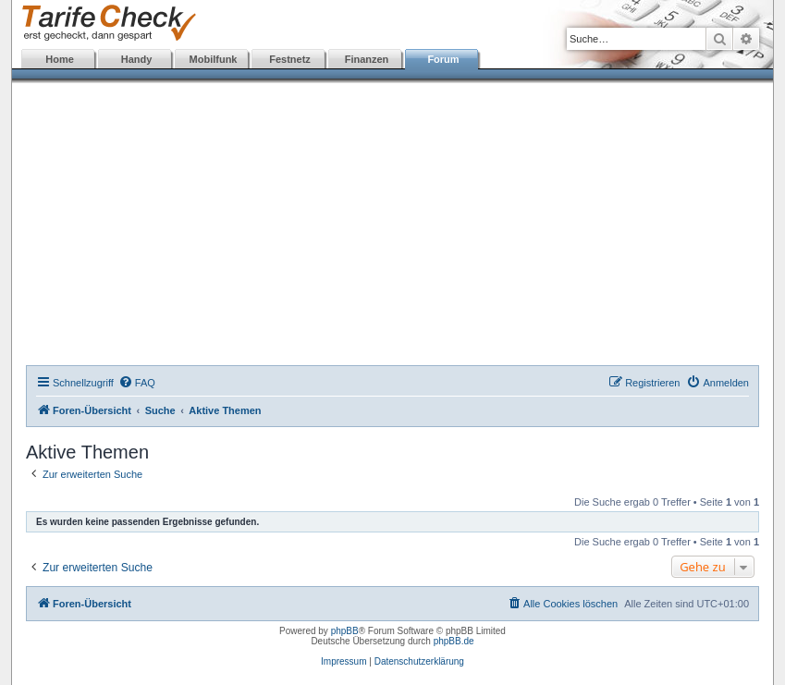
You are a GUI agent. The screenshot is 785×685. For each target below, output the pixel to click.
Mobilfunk (214, 59)
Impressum (343, 661)
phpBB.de (454, 641)
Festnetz (290, 59)
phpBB (345, 631)
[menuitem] (136, 383)
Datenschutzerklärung (419, 661)
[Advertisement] (392, 226)
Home (59, 59)
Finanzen (367, 59)
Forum (443, 59)
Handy (137, 59)
